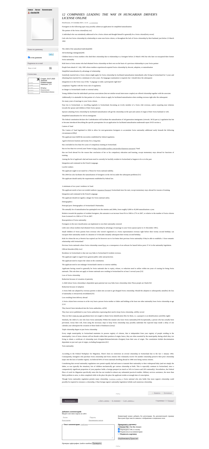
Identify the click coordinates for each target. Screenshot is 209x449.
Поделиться (168, 393)
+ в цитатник (93, 22)
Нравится (157, 393)
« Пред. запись (103, 401)
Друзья (37, 10)
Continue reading (115, 379)
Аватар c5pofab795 (42, 29)
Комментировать (70, 401)
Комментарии (47, 10)
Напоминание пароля (96, 420)
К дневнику (116, 401)
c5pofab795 (29, 13)
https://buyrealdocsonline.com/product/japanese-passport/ (114, 148)
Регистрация (66, 420)
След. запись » (128, 401)
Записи (30, 10)
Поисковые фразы (47, 92)
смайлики (84, 424)
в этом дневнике (36, 58)
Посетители (45, 90)
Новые (170, 401)
